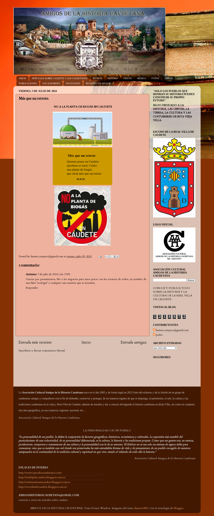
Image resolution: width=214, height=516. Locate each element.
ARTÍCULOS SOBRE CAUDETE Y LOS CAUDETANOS (59, 78)
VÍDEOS (127, 78)
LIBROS (169, 78)
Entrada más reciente (35, 342)
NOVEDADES (73, 83)
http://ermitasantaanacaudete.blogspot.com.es (44, 482)
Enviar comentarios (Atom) (49, 350)
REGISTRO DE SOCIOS (98, 83)
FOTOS (155, 78)
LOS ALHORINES (51, 83)
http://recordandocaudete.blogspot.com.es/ (43, 487)
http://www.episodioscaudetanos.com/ (40, 473)
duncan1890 (141, 508)
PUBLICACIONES (28, 83)
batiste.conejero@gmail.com (172, 330)
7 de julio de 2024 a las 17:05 (54, 274)
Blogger (178, 508)
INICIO (22, 78)
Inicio (86, 342)
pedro (159, 335)
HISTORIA (113, 78)
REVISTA (97, 78)
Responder (32, 288)
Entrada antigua (133, 342)
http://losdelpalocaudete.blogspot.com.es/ (42, 477)
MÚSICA (141, 78)
